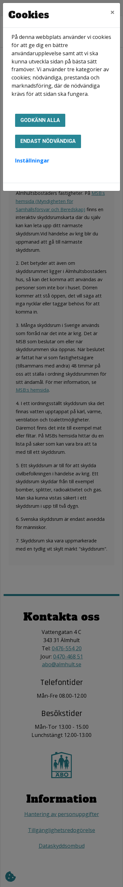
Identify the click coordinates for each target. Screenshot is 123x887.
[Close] (112, 12)
